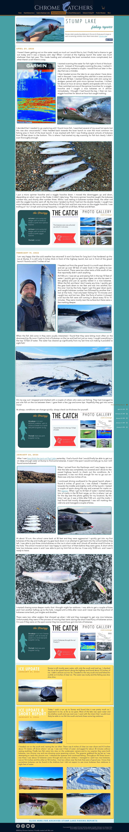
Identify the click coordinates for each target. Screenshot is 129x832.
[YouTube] (28, 826)
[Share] (109, 39)
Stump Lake (103, 36)
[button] (74, 12)
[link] (103, 7)
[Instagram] (23, 826)
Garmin (64, 491)
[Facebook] (18, 826)
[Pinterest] (33, 826)
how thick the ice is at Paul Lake (41, 458)
